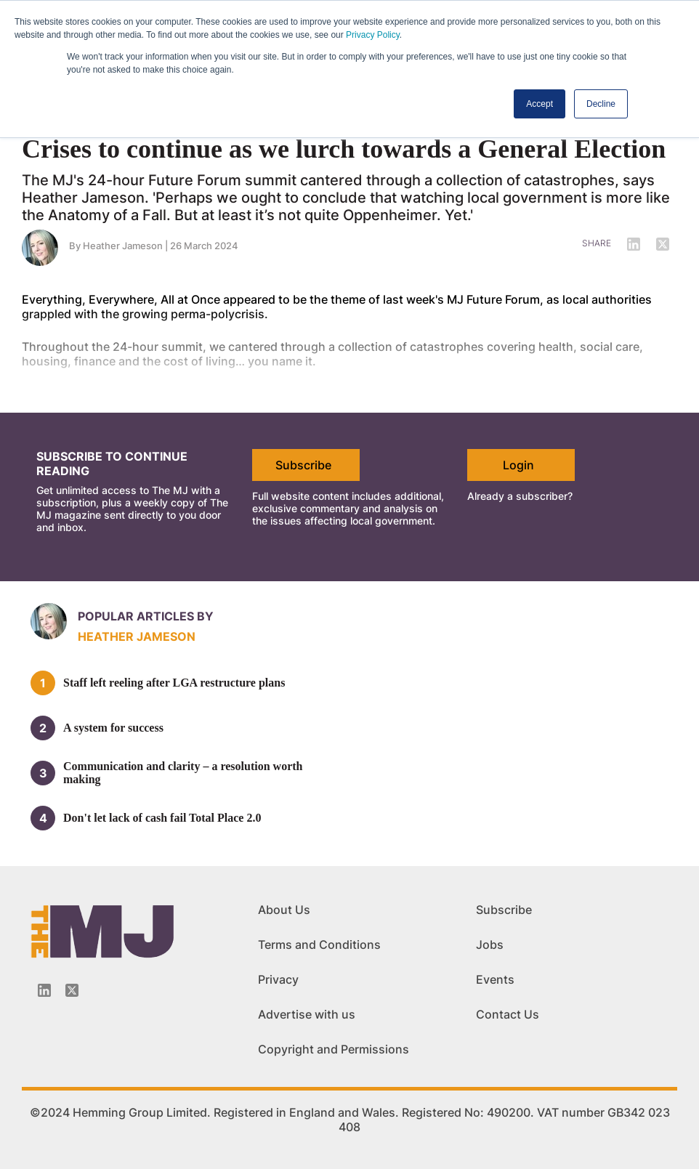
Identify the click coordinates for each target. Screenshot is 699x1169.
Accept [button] (539, 104)
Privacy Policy (373, 35)
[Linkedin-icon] (44, 990)
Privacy (278, 979)
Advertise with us (306, 1014)
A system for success (113, 727)
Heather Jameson (136, 636)
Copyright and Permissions (333, 1049)
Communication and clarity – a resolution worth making (182, 772)
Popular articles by (146, 616)
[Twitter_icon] (71, 990)
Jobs (490, 944)
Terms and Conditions (319, 944)
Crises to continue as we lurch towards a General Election (344, 148)
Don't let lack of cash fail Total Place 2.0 (162, 818)
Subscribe (303, 465)
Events (495, 979)
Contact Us (507, 1014)
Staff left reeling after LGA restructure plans (174, 682)
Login (518, 465)
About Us (284, 909)
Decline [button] (600, 104)
